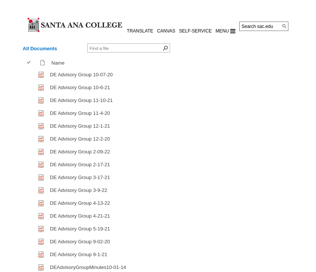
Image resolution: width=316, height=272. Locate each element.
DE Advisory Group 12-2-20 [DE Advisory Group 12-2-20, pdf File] (80, 139)
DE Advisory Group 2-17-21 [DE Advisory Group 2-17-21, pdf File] (80, 164)
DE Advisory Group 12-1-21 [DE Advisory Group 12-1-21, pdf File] (80, 126)
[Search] (284, 26)
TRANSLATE (140, 31)
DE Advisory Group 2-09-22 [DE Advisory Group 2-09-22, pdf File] (80, 152)
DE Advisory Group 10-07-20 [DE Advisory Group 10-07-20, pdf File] (81, 74)
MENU (225, 31)
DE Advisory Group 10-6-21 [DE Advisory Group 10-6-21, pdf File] (80, 87)
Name (59, 63)
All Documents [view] (40, 48)
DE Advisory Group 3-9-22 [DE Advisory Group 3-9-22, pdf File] (78, 190)
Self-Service (195, 31)
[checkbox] (29, 62)
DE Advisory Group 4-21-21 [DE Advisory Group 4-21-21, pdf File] (80, 216)
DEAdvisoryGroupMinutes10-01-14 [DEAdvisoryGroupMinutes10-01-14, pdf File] (88, 267)
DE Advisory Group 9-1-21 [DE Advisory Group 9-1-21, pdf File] (78, 254)
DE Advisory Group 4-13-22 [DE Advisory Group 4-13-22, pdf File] (80, 203)
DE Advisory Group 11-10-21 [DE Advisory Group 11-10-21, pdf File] (81, 100)
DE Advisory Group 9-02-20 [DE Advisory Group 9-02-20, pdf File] (80, 241)
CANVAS (166, 31)
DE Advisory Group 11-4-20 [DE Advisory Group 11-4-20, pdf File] (80, 113)
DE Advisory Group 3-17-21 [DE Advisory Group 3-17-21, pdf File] (80, 177)
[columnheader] (30, 62)
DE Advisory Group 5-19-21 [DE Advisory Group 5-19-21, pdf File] (80, 229)
